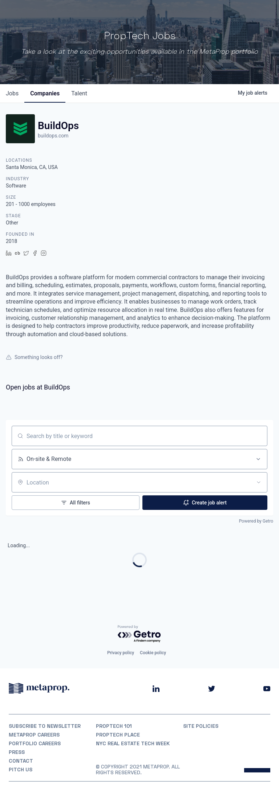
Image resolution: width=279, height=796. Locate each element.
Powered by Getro (256, 521)
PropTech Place (118, 735)
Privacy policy (120, 652)
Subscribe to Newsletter (45, 726)
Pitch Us (20, 769)
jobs (12, 93)
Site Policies (200, 726)
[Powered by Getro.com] (139, 634)
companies (45, 93)
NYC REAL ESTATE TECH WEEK (133, 743)
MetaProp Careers (34, 735)
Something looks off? (34, 357)
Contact (21, 761)
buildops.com (53, 136)
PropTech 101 (114, 726)
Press (17, 752)
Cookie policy (153, 652)
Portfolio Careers (35, 743)
